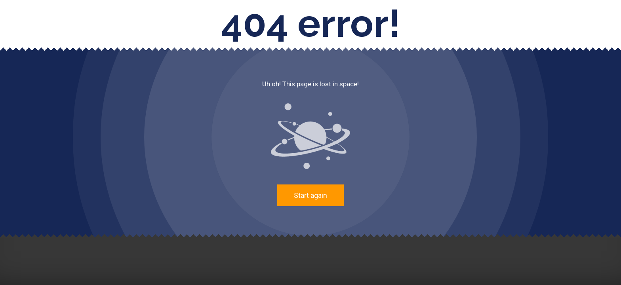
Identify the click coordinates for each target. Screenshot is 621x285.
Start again (310, 195)
